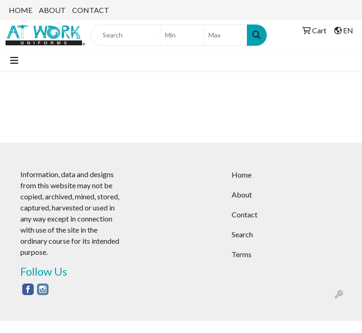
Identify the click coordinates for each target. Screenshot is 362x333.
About (242, 194)
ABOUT (52, 10)
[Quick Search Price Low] (182, 35)
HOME (20, 10)
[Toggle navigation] (14, 60)
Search (242, 234)
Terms (242, 254)
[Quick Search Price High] (225, 35)
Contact (245, 214)
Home (242, 174)
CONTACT (90, 10)
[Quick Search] (126, 35)
